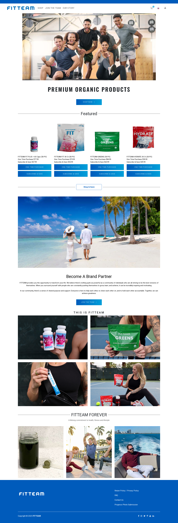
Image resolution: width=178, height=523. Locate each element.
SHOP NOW (89, 102)
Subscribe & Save (35, 174)
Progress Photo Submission (126, 505)
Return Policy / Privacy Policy (127, 491)
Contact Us (119, 500)
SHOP (40, 8)
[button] (158, 8)
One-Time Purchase (35, 167)
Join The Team (53, 8)
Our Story (68, 8)
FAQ (116, 495)
